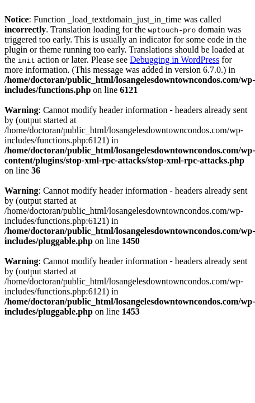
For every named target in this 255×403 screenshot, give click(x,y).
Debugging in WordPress (174, 59)
